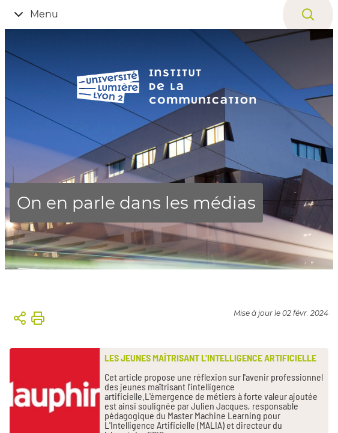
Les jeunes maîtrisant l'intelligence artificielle (210, 358)
